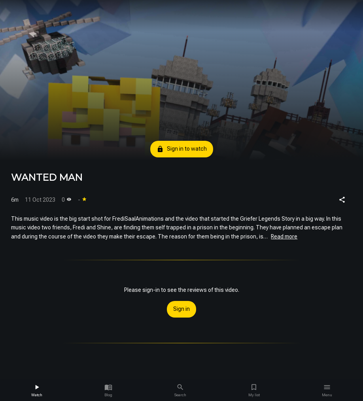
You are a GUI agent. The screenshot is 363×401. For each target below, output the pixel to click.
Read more (284, 236)
